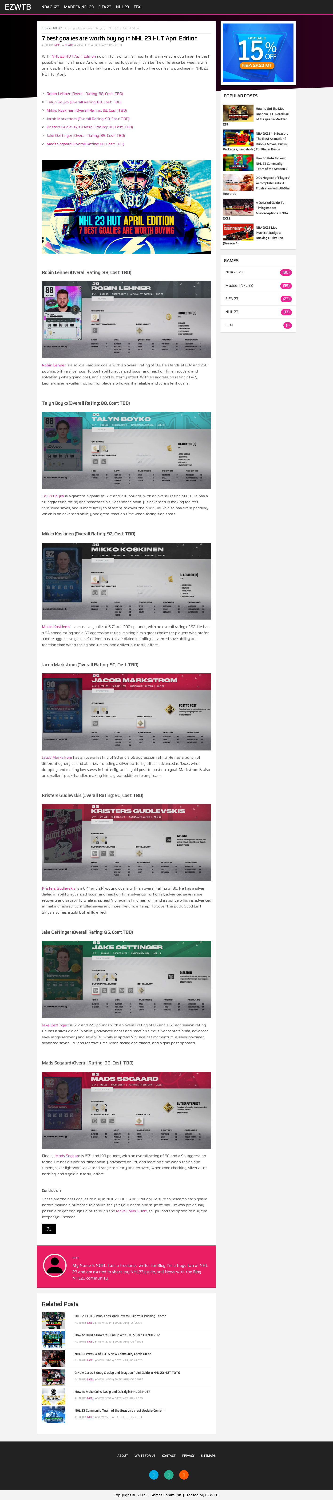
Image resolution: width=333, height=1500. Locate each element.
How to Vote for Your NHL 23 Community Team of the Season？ (272, 163)
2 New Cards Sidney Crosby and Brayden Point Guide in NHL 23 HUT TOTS (127, 1372)
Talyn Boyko (53, 496)
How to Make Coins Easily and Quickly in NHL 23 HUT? (112, 1391)
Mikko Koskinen (56, 627)
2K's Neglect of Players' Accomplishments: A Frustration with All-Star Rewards (256, 185)
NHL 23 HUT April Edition (74, 56)
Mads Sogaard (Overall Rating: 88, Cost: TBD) (85, 144)
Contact (169, 1455)
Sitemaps (208, 1455)
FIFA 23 (104, 7)
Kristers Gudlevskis (58, 888)
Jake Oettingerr (55, 1025)
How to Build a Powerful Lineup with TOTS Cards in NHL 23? (117, 1335)
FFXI (138, 7)
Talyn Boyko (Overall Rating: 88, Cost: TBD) (84, 102)
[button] (49, 1229)
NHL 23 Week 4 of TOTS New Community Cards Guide (113, 1353)
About (122, 1455)
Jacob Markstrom (57, 757)
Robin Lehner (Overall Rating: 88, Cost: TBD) (85, 94)
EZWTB (18, 7)
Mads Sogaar (66, 1156)
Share (69, 45)
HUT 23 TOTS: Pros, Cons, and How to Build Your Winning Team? (120, 1316)
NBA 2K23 (50, 7)
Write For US (145, 1455)
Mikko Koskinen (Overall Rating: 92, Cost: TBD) (87, 110)
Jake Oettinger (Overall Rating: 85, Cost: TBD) (86, 135)
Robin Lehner (54, 365)
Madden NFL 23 (79, 7)
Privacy (188, 1455)
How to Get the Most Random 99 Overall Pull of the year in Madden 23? (256, 116)
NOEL (57, 45)
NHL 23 (122, 7)
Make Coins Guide (131, 1211)
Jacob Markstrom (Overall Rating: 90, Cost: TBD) (88, 119)
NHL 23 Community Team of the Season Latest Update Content (119, 1410)
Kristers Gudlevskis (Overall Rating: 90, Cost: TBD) (90, 127)
